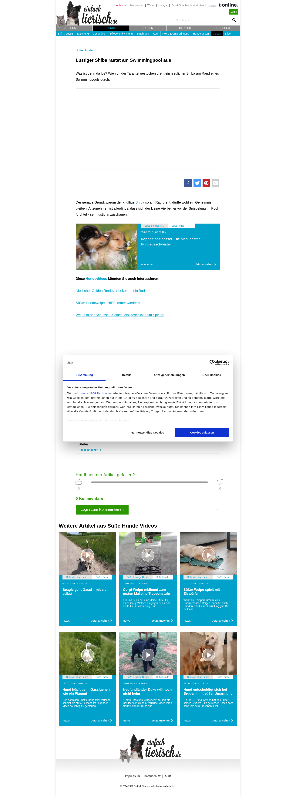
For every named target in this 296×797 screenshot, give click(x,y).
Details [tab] (127, 375)
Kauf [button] (155, 33)
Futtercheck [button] (222, 27)
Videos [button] (217, 33)
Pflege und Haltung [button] (121, 33)
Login (233, 11)
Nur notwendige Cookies (147, 432)
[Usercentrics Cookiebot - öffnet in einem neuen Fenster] (212, 362)
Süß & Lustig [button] (65, 33)
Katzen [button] (148, 27)
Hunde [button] (111, 27)
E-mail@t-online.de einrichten (187, 5)
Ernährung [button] (143, 33)
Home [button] (74, 27)
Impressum (132, 776)
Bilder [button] (228, 33)
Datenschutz (152, 776)
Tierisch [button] (185, 27)
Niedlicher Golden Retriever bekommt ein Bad (110, 291)
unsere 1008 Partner (93, 393)
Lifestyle (163, 5)
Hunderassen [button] (201, 33)
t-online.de (120, 5)
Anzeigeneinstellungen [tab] (169, 375)
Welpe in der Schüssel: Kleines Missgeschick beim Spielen (120, 315)
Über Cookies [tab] (212, 375)
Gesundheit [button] (99, 33)
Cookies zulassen (202, 432)
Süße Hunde (84, 50)
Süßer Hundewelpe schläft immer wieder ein (109, 303)
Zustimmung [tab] (84, 375)
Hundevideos (96, 279)
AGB (168, 776)
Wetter (151, 5)
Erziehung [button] (83, 33)
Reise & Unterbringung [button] (175, 33)
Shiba (140, 202)
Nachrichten (136, 5)
